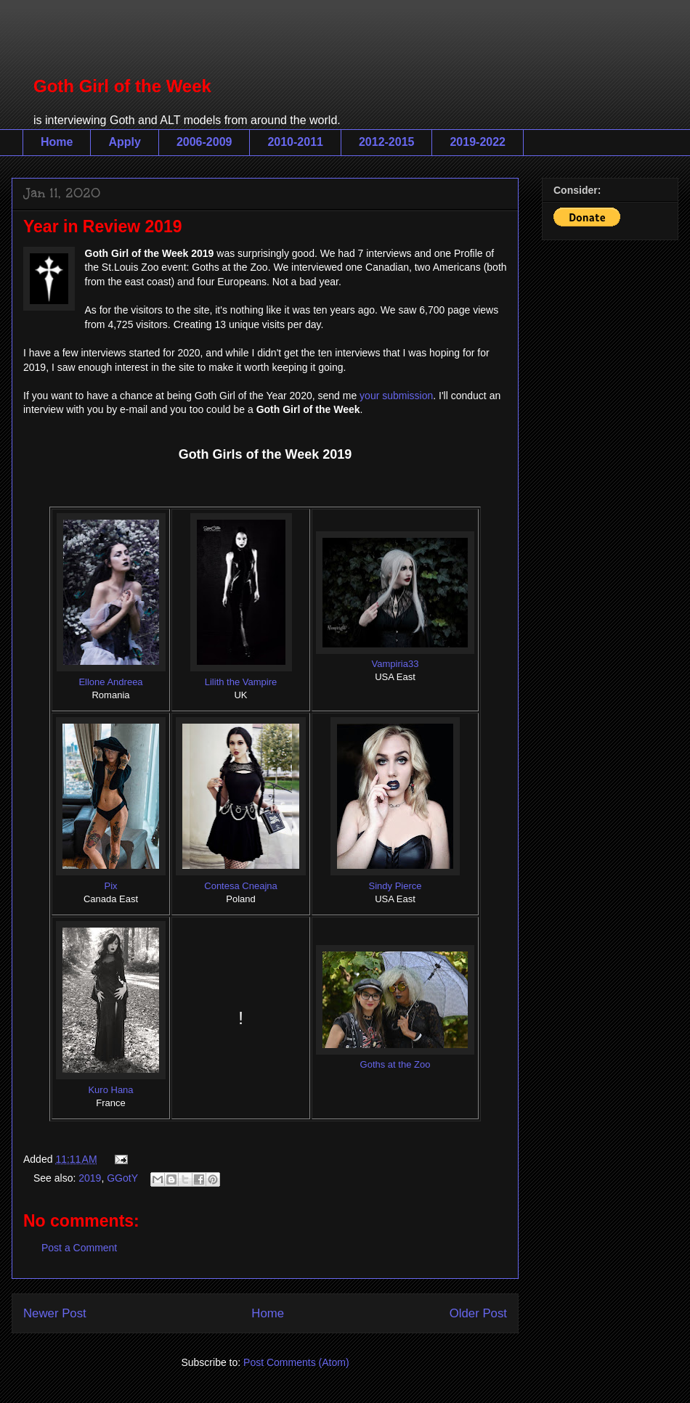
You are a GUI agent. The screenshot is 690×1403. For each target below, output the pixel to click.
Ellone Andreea (110, 681)
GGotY (122, 1178)
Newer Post (54, 1313)
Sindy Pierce (395, 885)
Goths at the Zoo (395, 1064)
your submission (396, 395)
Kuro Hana (110, 1089)
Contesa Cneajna (240, 885)
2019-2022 (478, 142)
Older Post (478, 1313)
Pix (110, 885)
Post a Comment (79, 1247)
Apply (124, 142)
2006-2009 (204, 142)
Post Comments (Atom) (296, 1362)
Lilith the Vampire (241, 681)
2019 (89, 1178)
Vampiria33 (395, 663)
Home (57, 142)
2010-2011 (295, 142)
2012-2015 (387, 142)
